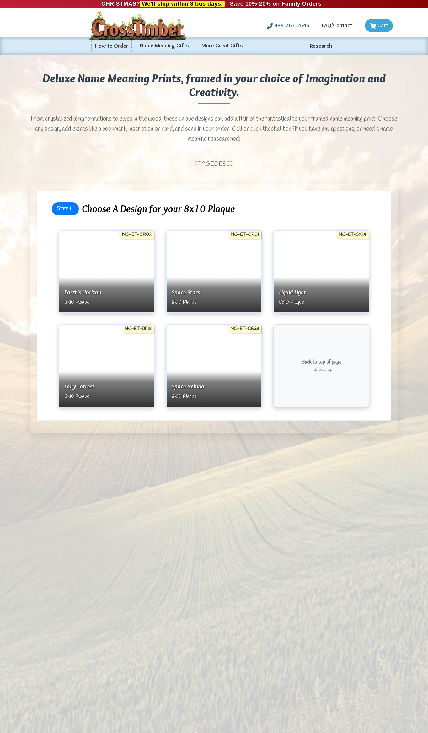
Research (321, 45)
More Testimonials (106, 492)
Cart (379, 25)
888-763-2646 (288, 25)
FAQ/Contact (337, 25)
